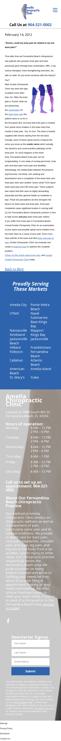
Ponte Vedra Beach (40, 306)
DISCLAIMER (20, 702)
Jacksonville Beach (18, 341)
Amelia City (18, 304)
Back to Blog (14, 269)
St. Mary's (17, 377)
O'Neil (14, 313)
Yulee (35, 377)
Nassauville (18, 330)
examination (14, 110)
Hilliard (15, 347)
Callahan (16, 360)
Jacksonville (39, 339)
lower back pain (15, 114)
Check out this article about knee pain (22, 255)
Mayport (37, 330)
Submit (30, 671)
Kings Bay (38, 334)
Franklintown (41, 347)
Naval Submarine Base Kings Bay (39, 319)
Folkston (16, 351)
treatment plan (20, 246)
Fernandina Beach (39, 353)
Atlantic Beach (36, 362)
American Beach (17, 371)
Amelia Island (41, 369)
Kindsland (17, 334)
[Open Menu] (55, 10)
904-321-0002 (40, 24)
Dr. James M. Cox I (44, 708)
